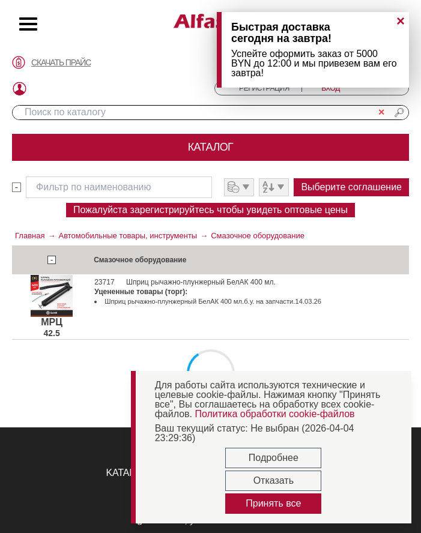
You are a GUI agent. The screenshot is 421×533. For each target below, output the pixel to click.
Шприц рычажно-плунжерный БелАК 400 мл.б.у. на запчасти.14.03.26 (212, 301)
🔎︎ (399, 112)
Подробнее (273, 458)
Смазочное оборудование (257, 235)
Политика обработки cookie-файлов (274, 414)
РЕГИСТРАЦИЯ (264, 88)
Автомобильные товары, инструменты (127, 235)
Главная (29, 235)
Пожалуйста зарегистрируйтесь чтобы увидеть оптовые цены (210, 209)
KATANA (124, 473)
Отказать (273, 480)
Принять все (273, 503)
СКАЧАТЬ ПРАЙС (61, 62)
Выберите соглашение (351, 187)
